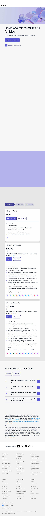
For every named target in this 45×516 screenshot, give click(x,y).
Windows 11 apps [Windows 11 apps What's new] (5, 473)
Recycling (35, 511)
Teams (3, 5)
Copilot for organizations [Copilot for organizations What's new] (6, 463)
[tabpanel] (22, 283)
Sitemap (3, 511)
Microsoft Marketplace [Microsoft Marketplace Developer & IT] (20, 493)
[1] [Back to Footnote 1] (5, 413)
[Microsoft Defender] (28, 295)
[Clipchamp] (37, 295)
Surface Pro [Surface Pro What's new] (4, 456)
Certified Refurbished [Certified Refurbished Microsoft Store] (20, 468)
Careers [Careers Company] (32, 481)
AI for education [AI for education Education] (33, 474)
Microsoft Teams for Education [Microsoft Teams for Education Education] (36, 461)
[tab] (10, 204)
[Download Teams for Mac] (12, 40)
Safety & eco (30, 511)
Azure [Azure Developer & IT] (17, 481)
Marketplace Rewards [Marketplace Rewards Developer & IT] (20, 496)
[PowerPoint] (16, 295)
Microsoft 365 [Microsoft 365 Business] (4, 488)
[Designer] (34, 295)
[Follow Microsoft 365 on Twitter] (22, 446)
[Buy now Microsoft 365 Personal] (9, 259)
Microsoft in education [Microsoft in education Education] (35, 456)
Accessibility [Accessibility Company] (33, 496)
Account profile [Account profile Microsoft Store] (19, 456)
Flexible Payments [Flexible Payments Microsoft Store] (19, 473)
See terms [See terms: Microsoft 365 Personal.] (12, 255)
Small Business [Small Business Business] (4, 498)
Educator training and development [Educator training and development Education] (35, 469)
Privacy (15, 511)
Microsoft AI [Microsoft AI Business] (4, 481)
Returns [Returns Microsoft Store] (17, 463)
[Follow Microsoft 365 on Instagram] (29, 446)
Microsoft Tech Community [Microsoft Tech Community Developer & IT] (21, 491)
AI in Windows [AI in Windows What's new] (4, 468)
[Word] (10, 295)
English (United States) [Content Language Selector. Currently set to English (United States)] (8, 502)
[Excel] (13, 295)
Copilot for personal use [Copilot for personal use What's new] (6, 466)
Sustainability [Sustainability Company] (33, 498)
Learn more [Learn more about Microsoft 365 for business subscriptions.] (11, 436)
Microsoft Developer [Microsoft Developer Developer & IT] (20, 483)
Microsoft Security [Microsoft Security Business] (5, 483)
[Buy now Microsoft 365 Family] (9, 316)
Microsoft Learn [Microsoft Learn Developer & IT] (19, 486)
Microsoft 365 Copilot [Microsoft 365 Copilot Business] (6, 496)
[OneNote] (22, 295)
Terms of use (19, 511)
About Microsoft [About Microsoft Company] (33, 483)
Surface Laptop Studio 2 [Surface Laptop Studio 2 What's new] (6, 461)
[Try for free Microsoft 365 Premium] (17, 259)
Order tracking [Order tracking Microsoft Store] (19, 466)
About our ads (4, 513)
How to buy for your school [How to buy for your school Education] (35, 466)
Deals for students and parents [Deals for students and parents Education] (36, 472)
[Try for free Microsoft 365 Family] (17, 316)
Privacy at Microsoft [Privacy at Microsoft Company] (34, 488)
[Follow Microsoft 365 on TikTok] (33, 446)
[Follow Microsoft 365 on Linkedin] (18, 446)
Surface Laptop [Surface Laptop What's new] (4, 458)
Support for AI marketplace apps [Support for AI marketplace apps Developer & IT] (22, 488)
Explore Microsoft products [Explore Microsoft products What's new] (7, 470)
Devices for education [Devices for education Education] (35, 458)
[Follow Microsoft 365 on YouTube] (26, 446)
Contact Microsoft (9, 511)
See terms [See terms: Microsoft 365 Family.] (12, 313)
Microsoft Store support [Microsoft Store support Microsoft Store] (20, 461)
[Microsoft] (22, 1)
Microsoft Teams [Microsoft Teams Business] (5, 493)
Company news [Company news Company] (33, 486)
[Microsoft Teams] (7, 238)
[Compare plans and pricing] (13, 45)
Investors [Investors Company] (32, 491)
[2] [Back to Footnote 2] (5, 425)
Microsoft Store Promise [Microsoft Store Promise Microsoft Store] (20, 470)
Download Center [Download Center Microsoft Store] (19, 458)
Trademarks (25, 511)
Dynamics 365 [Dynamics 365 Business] (4, 486)
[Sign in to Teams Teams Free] (21, 218)
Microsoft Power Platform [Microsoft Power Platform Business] (6, 491)
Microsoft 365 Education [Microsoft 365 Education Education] (35, 463)
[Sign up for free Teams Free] (11, 218)
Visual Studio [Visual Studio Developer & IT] (18, 498)
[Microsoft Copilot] (7, 295)
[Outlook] (19, 295)
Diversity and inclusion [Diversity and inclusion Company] (35, 493)
